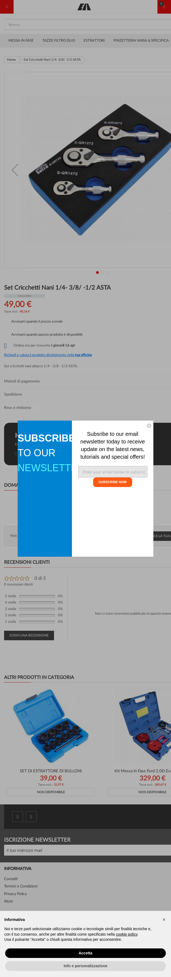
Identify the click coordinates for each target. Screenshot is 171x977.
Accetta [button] (86, 953)
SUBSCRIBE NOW (112, 482)
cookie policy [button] (126, 934)
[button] (164, 919)
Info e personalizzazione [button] (85, 966)
